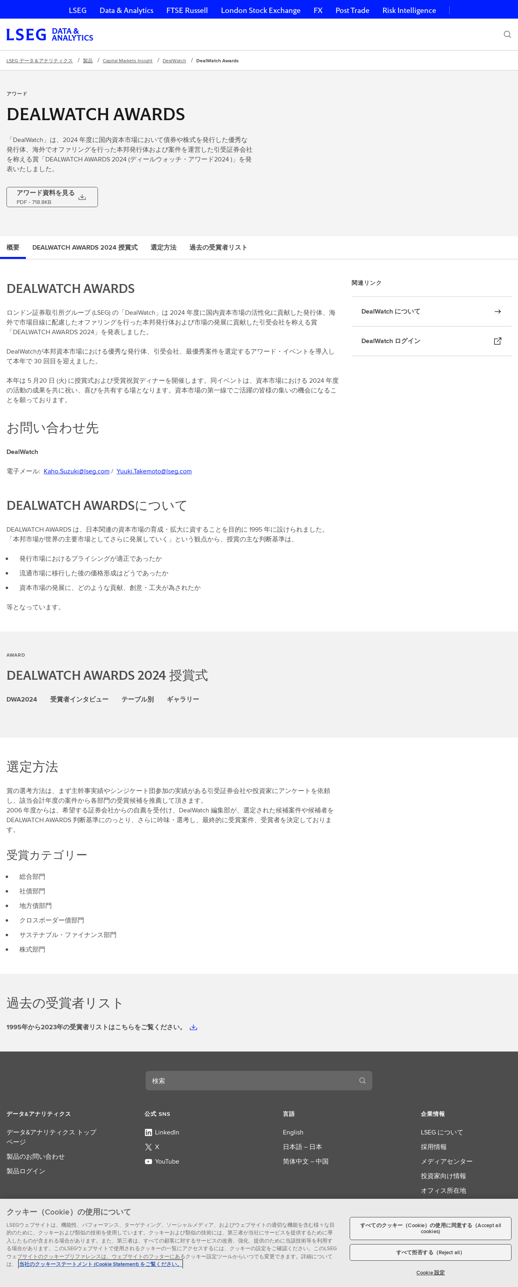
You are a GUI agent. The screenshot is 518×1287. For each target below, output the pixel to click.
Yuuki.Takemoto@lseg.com (154, 471)
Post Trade (352, 10)
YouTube (161, 1161)
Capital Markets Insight (128, 60)
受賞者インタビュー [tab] (79, 699)
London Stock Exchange (261, 10)
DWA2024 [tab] (21, 699)
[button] (51, 1114)
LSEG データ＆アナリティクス (39, 60)
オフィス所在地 (443, 1190)
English (293, 1132)
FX (318, 10)
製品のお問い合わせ (35, 1156)
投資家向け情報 (443, 1176)
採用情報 (434, 1146)
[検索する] (362, 1080)
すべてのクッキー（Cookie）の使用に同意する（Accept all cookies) (430, 1228)
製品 (88, 60)
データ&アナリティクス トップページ (51, 1137)
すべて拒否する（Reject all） (430, 1252)
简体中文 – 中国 (306, 1161)
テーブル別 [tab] (137, 699)
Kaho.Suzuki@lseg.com (77, 471)
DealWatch (174, 60)
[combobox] (249, 1080)
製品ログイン (25, 1171)
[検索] (507, 34)
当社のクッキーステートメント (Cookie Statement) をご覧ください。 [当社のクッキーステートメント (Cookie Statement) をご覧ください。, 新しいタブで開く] (100, 1264)
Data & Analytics (126, 10)
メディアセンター (447, 1161)
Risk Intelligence (409, 10)
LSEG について (442, 1132)
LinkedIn (161, 1132)
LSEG (78, 10)
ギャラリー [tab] (183, 699)
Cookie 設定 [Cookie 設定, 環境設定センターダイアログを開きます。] (430, 1272)
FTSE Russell (187, 10)
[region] (259, 1243)
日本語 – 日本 (302, 1146)
